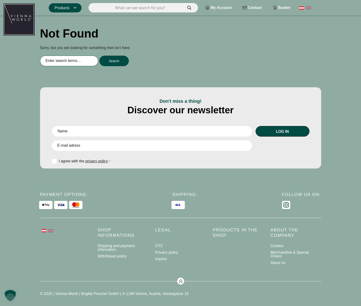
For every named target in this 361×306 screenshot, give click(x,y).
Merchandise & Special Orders (290, 254)
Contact (252, 8)
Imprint (161, 259)
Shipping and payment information (116, 248)
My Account (218, 8)
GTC (159, 246)
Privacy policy (166, 252)
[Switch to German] (301, 8)
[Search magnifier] (189, 7)
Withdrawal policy (112, 256)
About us (278, 263)
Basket (281, 8)
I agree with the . (84, 161)
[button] (10, 295)
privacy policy (96, 161)
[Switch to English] (308, 8)
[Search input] (143, 7)
